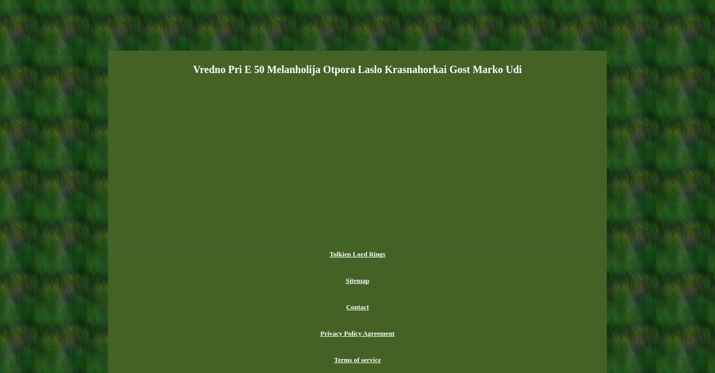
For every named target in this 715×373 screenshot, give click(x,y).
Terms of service (461, 254)
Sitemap (301, 254)
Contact (334, 254)
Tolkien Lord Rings (252, 254)
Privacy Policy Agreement (392, 254)
